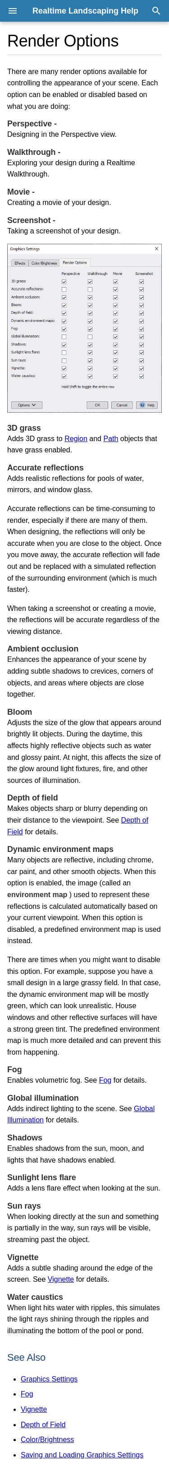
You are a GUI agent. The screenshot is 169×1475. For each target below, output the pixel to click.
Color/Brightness (47, 1439)
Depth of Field (43, 1424)
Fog (105, 1080)
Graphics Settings (49, 1379)
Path (110, 438)
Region (75, 438)
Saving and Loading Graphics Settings (82, 1455)
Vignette (61, 1279)
